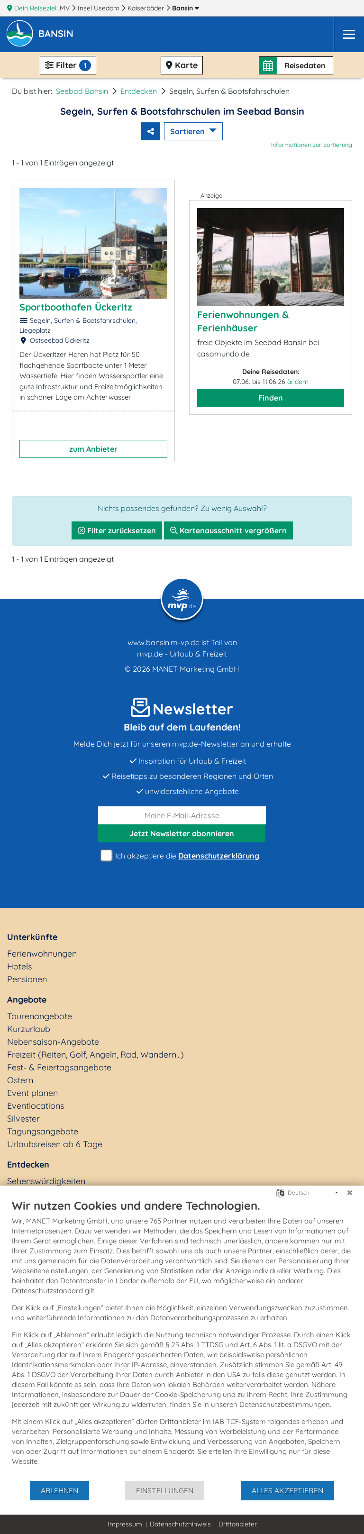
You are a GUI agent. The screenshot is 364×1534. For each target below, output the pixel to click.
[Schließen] (350, 1193)
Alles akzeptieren (287, 1490)
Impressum (125, 1524)
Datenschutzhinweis (180, 1524)
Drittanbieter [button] (237, 1524)
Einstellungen (164, 1490)
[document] (182, 1339)
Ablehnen (59, 1490)
